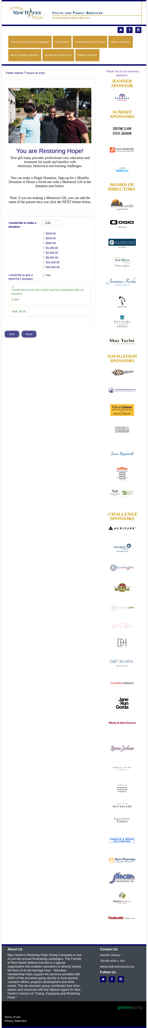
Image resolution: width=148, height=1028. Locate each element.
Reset (29, 334)
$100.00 (51, 233)
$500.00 (51, 243)
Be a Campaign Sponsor (25, 55)
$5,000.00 (52, 257)
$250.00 (51, 238)
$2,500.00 (52, 252)
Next (12, 334)
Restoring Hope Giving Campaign (30, 41)
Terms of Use (12, 1017)
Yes (48, 275)
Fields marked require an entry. (25, 73)
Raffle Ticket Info (87, 55)
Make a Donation (120, 41)
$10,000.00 (53, 262)
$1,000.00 (52, 247)
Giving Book (62, 41)
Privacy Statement (16, 1020)
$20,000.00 (53, 267)
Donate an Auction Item (58, 55)
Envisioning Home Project (90, 41)
